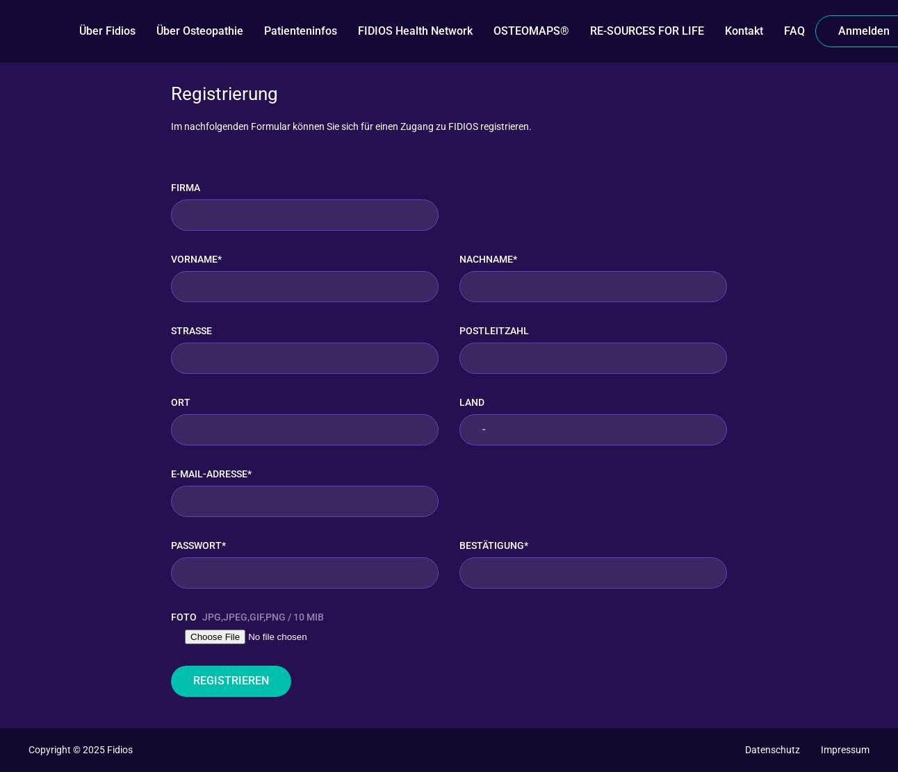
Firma (185, 187)
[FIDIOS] (48, 31)
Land (471, 402)
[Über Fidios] (107, 31)
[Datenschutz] (772, 749)
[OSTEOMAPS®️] (531, 31)
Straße (191, 330)
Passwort (198, 545)
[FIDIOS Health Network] (415, 31)
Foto (247, 617)
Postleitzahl (494, 330)
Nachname (488, 259)
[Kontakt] (744, 31)
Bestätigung (493, 545)
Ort (180, 402)
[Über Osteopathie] (200, 31)
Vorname (196, 259)
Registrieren (231, 680)
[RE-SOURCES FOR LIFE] (647, 31)
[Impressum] (845, 749)
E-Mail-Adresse (211, 473)
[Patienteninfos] (301, 31)
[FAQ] (794, 31)
